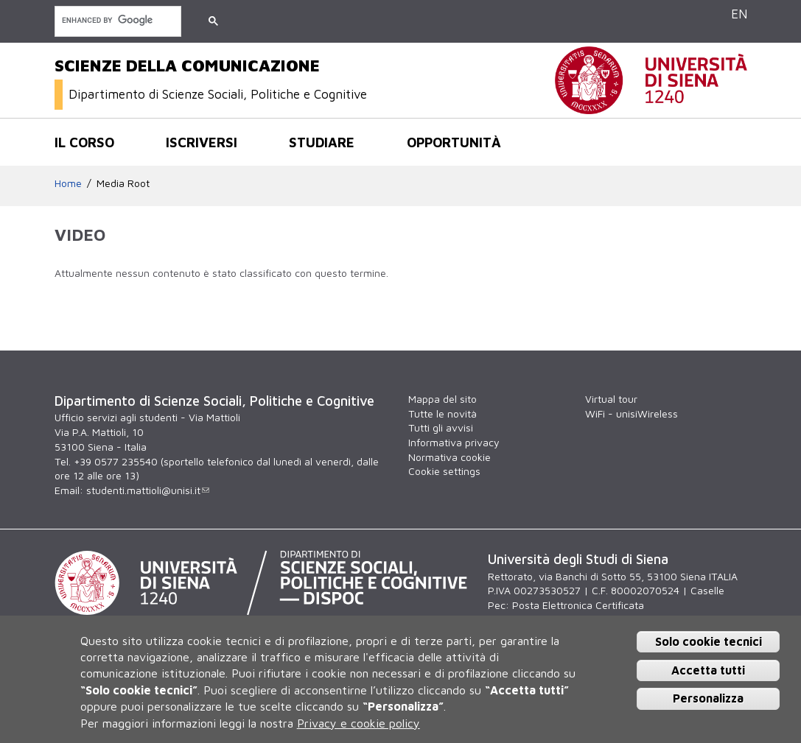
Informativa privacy (454, 442)
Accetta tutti (708, 670)
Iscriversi (201, 142)
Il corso (84, 142)
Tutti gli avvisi (440, 427)
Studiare (321, 142)
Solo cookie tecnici (708, 641)
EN (739, 14)
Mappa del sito (442, 398)
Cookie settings (444, 471)
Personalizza (708, 698)
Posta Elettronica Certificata (578, 605)
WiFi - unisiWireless (631, 413)
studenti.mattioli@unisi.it (147, 490)
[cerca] (116, 20)
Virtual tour (611, 398)
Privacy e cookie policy (358, 723)
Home (68, 183)
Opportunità (454, 142)
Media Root (123, 183)
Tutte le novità (442, 413)
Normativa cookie (449, 457)
